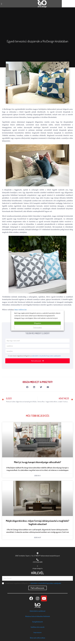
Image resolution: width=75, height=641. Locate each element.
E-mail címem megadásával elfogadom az (34, 356)
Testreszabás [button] (37, 327)
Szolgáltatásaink (37, 622)
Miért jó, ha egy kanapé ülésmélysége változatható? (37, 462)
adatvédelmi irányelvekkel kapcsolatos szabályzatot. (46, 356)
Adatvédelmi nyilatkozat (37, 611)
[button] (2, 4)
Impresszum (37, 632)
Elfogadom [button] (37, 323)
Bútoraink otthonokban (37, 638)
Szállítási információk (37, 627)
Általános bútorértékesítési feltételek (37, 616)
